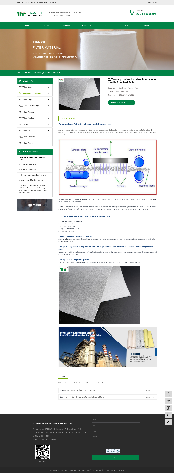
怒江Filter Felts (25, 131)
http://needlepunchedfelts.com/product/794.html (88, 383)
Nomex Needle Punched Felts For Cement (79, 390)
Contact (146, 26)
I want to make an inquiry (121, 102)
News (126, 26)
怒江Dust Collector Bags (29, 106)
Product (66, 26)
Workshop (86, 26)
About (46, 26)
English (155, 2)
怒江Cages (23, 124)
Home (26, 26)
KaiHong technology (117, 470)
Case (106, 26)
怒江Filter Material (26, 112)
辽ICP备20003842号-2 (96, 470)
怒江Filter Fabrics (26, 118)
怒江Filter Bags (25, 100)
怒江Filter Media (26, 143)
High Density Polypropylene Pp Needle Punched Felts (84, 397)
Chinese (149, 2)
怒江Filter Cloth (25, 87)
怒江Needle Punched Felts (51, 73)
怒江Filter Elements (27, 137)
